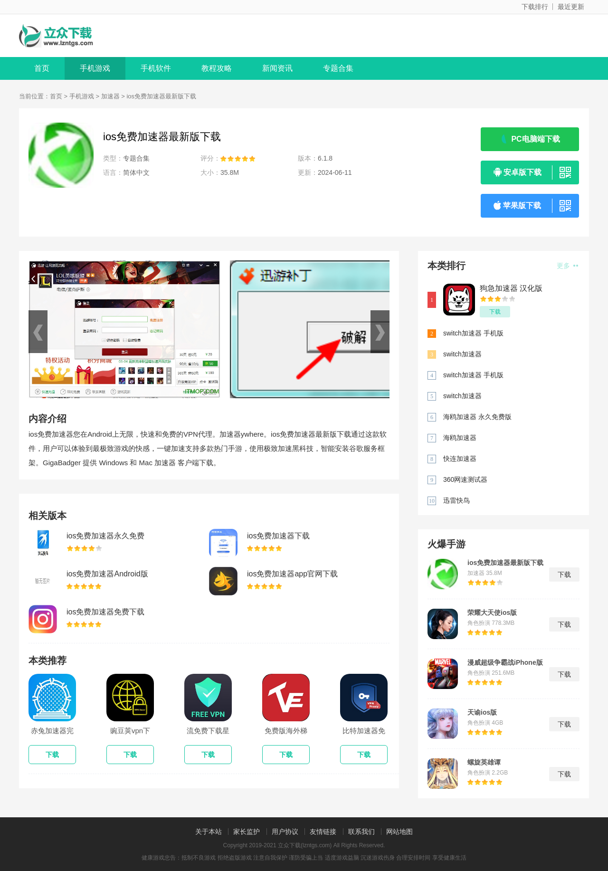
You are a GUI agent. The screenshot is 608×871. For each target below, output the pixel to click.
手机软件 (156, 68)
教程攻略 (216, 68)
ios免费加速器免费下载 (105, 612)
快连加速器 (459, 458)
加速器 (110, 96)
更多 (567, 265)
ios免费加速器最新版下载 (505, 562)
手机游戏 (95, 68)
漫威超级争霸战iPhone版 (505, 662)
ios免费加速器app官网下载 (292, 574)
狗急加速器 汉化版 (511, 288)
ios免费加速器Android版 (107, 574)
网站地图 (399, 831)
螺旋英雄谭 (484, 762)
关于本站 (208, 831)
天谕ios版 (482, 712)
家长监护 (246, 831)
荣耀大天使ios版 (492, 612)
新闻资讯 (277, 68)
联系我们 (361, 831)
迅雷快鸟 (456, 500)
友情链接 (323, 831)
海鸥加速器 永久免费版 (477, 417)
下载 (495, 311)
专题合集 (338, 68)
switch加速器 (462, 354)
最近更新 (571, 6)
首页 (41, 68)
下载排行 (535, 6)
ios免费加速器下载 (278, 536)
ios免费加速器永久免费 (105, 536)
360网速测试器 (465, 479)
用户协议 (285, 831)
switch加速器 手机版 (473, 333)
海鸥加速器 (459, 437)
